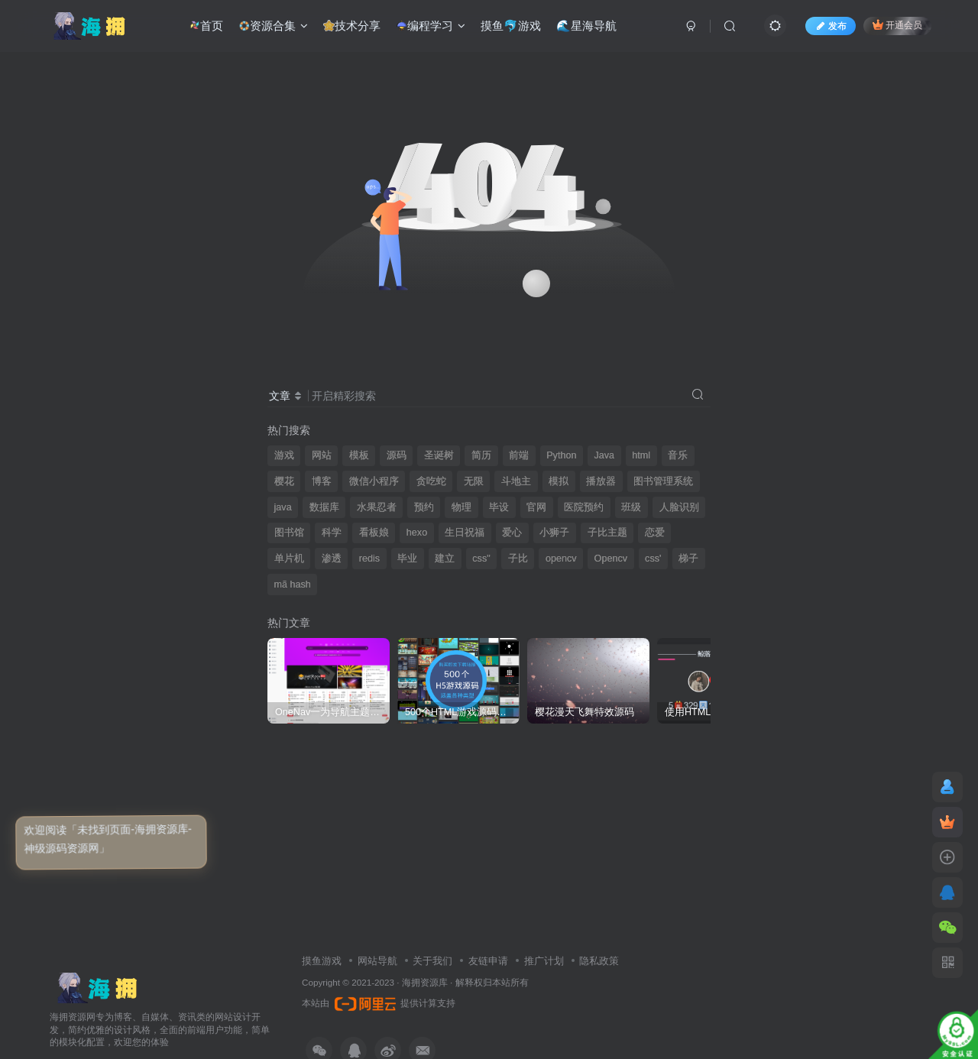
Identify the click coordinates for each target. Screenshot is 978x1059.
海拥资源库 (425, 982)
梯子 (688, 558)
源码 (396, 455)
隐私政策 (599, 961)
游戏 (284, 455)
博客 (322, 481)
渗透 (332, 558)
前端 (519, 455)
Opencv (610, 558)
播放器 (601, 481)
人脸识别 (679, 507)
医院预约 (584, 507)
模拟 (558, 481)
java (283, 507)
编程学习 (429, 26)
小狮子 (554, 532)
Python (561, 455)
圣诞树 (439, 455)
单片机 (289, 558)
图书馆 (289, 532)
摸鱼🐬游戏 (511, 25)
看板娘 (374, 532)
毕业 (407, 558)
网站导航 (377, 961)
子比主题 (607, 532)
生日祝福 (464, 532)
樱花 (284, 481)
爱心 (512, 532)
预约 (424, 507)
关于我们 (432, 961)
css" (481, 558)
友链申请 (488, 961)
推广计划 (544, 961)
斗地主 (516, 481)
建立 (445, 558)
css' (653, 558)
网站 (322, 455)
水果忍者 (377, 507)
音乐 (678, 455)
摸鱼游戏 (322, 961)
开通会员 (897, 25)
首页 (205, 26)
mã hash (292, 584)
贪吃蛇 (431, 481)
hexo (416, 532)
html (641, 455)
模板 (359, 455)
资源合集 (272, 26)
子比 (518, 558)
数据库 (324, 507)
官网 (536, 507)
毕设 (499, 507)
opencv (561, 558)
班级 (631, 507)
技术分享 (351, 26)
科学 (332, 532)
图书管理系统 (663, 481)
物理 (461, 507)
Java (604, 455)
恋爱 (655, 532)
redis (369, 558)
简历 (481, 455)
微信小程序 (374, 481)
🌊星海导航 (586, 25)
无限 (474, 481)
